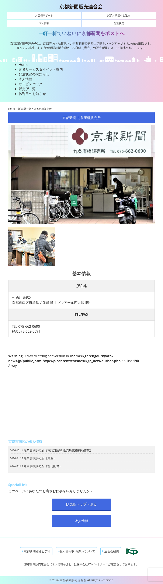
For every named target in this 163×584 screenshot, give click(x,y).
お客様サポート (44, 15)
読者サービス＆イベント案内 (41, 69)
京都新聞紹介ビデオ (36, 551)
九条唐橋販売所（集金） (40, 458)
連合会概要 (110, 551)
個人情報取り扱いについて (76, 551)
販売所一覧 (27, 88)
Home (23, 64)
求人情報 (44, 23)
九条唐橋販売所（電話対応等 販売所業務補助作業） (58, 450)
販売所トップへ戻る (81, 504)
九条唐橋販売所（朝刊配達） (43, 466)
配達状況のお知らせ (34, 74)
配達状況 (119, 23)
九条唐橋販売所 (43, 109)
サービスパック (30, 84)
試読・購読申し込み (118, 15)
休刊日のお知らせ (32, 93)
